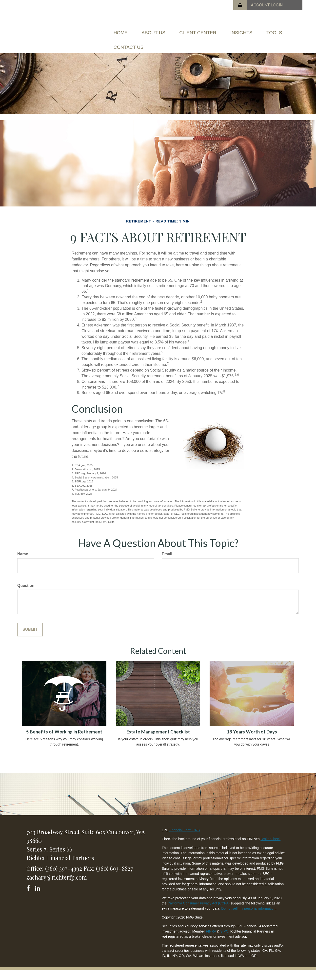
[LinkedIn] (38, 880)
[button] (160, 31)
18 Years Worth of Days (252, 724)
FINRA (211, 924)
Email (167, 547)
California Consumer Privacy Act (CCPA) (198, 896)
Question (25, 578)
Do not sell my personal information (248, 901)
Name (22, 547)
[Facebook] (29, 880)
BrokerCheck (270, 832)
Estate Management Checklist (158, 724)
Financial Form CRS (184, 823)
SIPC (224, 924)
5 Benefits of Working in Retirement (64, 724)
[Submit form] (30, 622)
